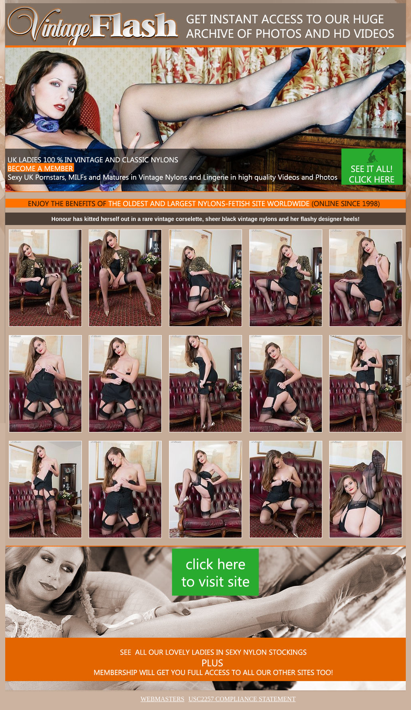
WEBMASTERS (162, 699)
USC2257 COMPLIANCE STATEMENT (242, 699)
